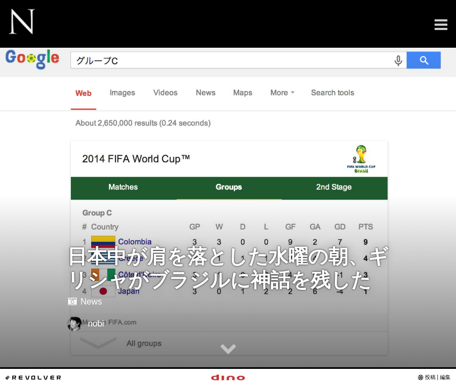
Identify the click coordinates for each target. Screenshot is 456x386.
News (84, 301)
